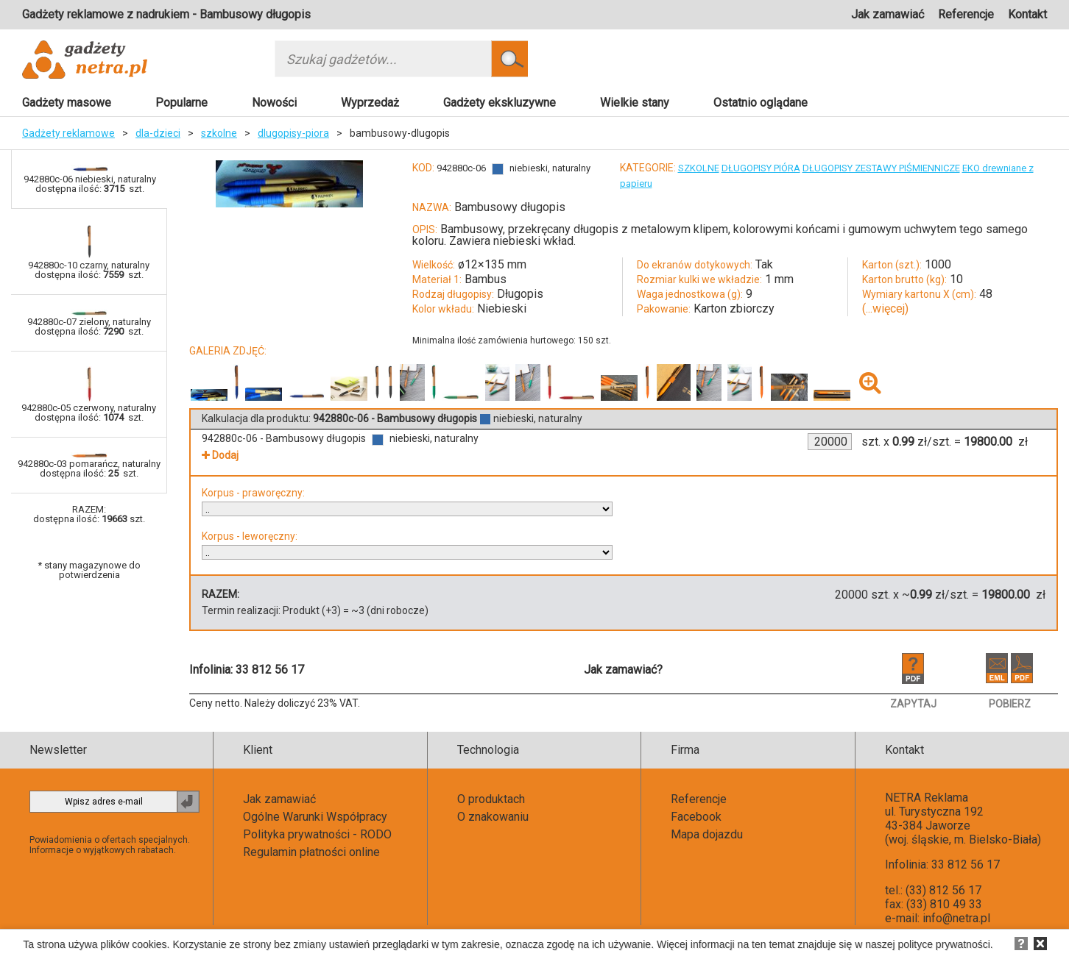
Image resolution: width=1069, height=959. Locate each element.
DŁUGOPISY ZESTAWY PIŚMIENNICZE (881, 168)
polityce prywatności (944, 944)
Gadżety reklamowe (68, 133)
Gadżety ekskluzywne (499, 103)
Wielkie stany (634, 103)
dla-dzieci (157, 133)
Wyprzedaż (370, 103)
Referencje (966, 14)
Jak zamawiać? (623, 670)
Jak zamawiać (887, 14)
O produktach (491, 799)
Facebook (696, 817)
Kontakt (1027, 14)
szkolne (219, 133)
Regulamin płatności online (311, 852)
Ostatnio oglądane (760, 103)
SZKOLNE (698, 168)
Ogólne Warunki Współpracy (315, 817)
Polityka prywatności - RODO (317, 834)
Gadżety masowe (66, 103)
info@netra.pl (956, 918)
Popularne (181, 103)
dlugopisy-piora (293, 133)
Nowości (274, 103)
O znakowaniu (493, 817)
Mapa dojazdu (707, 834)
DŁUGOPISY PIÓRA (761, 168)
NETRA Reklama (926, 798)
